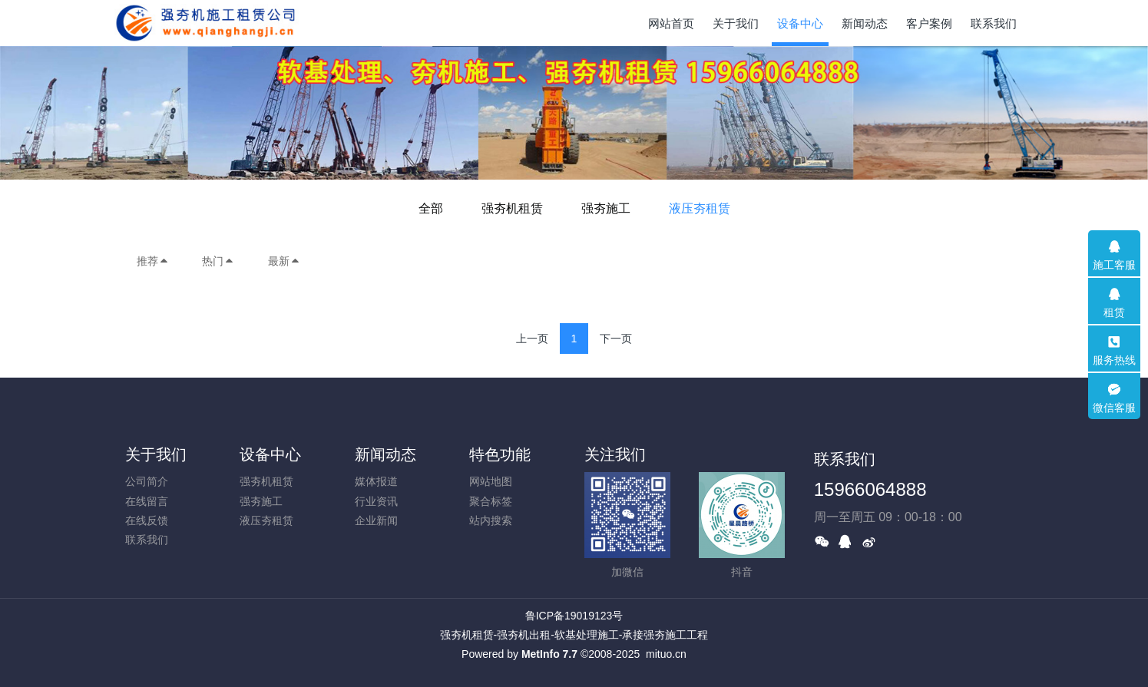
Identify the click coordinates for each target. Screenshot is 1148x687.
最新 (284, 261)
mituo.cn (666, 654)
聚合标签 (490, 501)
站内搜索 (490, 520)
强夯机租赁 (512, 208)
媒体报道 (376, 481)
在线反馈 (146, 520)
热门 (218, 261)
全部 (431, 208)
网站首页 (671, 23)
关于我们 (156, 454)
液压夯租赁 (699, 208)
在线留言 (146, 501)
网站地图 (490, 481)
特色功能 (500, 454)
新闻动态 (385, 454)
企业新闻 (376, 520)
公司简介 (146, 481)
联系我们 (146, 539)
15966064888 (870, 489)
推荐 (153, 261)
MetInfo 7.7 (549, 654)
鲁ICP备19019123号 (574, 615)
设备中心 (270, 454)
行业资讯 (376, 501)
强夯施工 (605, 208)
